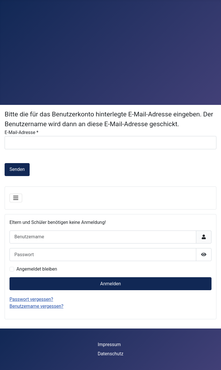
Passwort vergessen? (31, 299)
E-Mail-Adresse (21, 132)
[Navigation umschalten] (15, 198)
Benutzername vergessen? (36, 306)
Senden (17, 169)
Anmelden (110, 283)
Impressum (109, 344)
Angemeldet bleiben (36, 269)
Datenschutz (110, 353)
